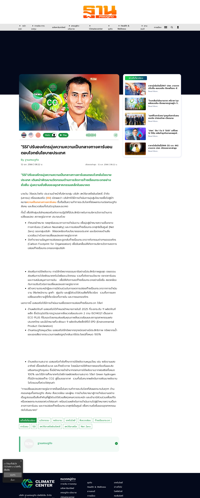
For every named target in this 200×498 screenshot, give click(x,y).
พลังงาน (57, 420)
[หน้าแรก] (23, 27)
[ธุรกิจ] (111, 27)
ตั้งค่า (13, 480)
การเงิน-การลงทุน (68, 483)
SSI (34, 426)
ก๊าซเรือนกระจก (102, 420)
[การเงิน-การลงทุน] (40, 27)
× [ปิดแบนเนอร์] (21, 461)
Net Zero (86, 426)
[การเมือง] (157, 27)
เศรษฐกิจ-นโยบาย (68, 492)
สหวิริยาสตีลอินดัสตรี (50, 426)
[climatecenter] (96, 27)
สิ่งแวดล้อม (85, 420)
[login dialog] (178, 27)
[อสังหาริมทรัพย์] (58, 27)
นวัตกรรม (44, 420)
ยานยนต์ (91, 491)
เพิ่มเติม (7, 470)
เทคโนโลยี (70, 420)
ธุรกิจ (89, 482)
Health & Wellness (96, 487)
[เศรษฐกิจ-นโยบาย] (77, 27)
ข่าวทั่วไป (118, 487)
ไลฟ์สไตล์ (118, 491)
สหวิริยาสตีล (71, 426)
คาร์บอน (24, 426)
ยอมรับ (12, 475)
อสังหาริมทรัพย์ (67, 488)
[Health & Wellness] (127, 27)
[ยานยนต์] (146, 27)
